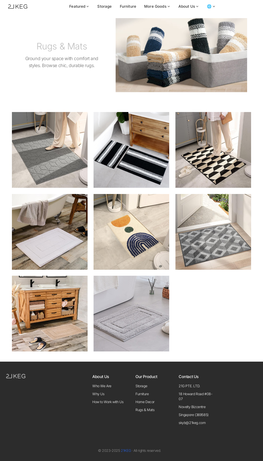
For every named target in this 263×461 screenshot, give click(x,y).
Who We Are (101, 386)
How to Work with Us (107, 402)
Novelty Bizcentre (192, 407)
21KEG (126, 450)
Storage (104, 6)
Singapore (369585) (194, 415)
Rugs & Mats (145, 410)
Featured (79, 6)
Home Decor (145, 402)
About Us (188, 6)
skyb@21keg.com (192, 423)
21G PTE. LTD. (189, 386)
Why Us (98, 394)
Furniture (128, 6)
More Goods (157, 6)
